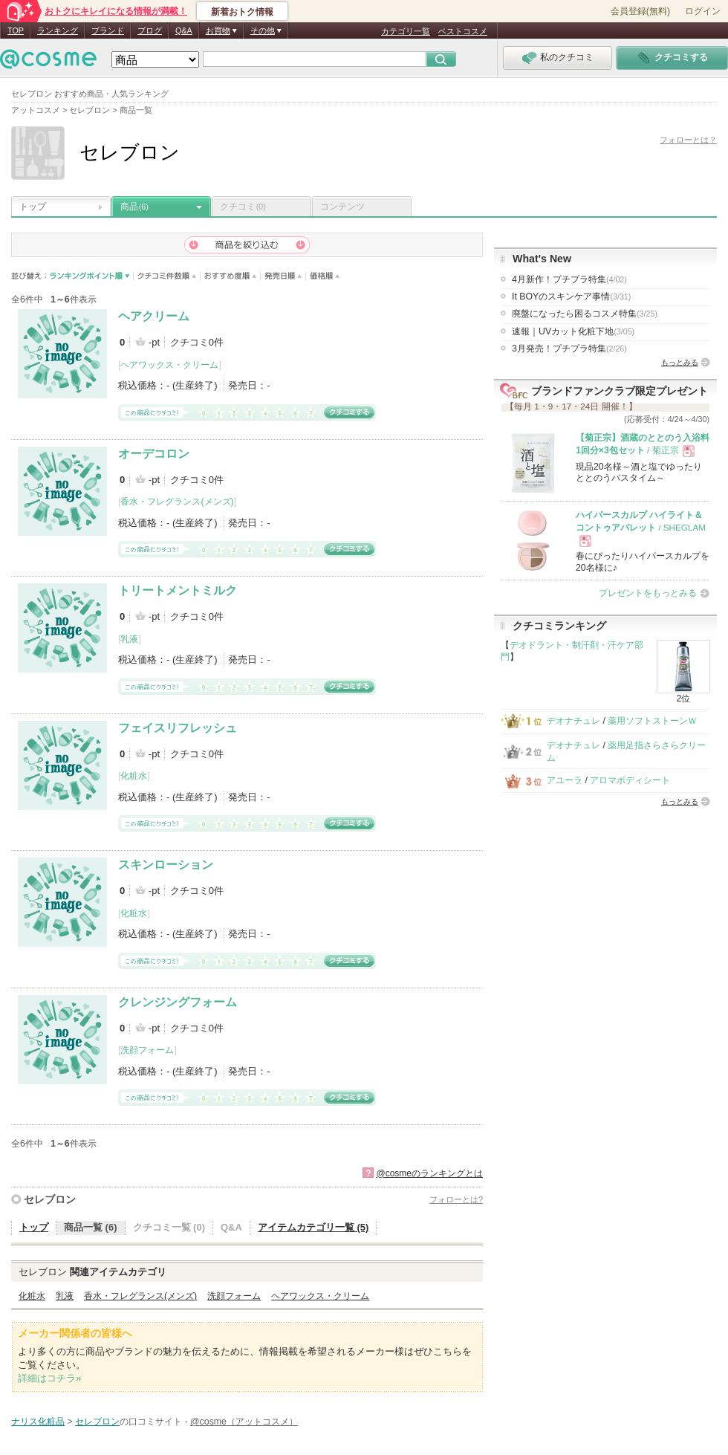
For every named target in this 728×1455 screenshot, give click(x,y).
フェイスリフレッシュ (177, 728)
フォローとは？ (688, 139)
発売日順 (283, 276)
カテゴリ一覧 (405, 31)
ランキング (57, 30)
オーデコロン (153, 453)
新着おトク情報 (242, 12)
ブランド (107, 30)
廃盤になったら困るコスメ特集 (584, 313)
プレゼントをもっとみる (648, 593)
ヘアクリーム (153, 316)
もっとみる (679, 362)
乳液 (129, 639)
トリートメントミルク (177, 590)
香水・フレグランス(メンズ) (176, 501)
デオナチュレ (573, 721)
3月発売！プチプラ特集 (569, 348)
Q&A (183, 30)
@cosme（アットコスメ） (244, 1421)
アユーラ (564, 780)
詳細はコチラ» (49, 1378)
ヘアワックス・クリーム (169, 365)
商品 (134, 206)
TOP (15, 30)
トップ (32, 206)
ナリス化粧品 (38, 1421)
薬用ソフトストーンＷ (652, 721)
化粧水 (133, 776)
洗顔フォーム (147, 1050)
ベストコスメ (462, 31)
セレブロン (50, 1199)
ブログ (149, 30)
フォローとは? (456, 1199)
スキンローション (165, 864)
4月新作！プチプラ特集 (569, 279)
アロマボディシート (630, 780)
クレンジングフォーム (177, 1002)
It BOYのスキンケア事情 (571, 296)
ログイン (703, 11)
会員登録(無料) (640, 11)
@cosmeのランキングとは (429, 1173)
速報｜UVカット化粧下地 (573, 331)
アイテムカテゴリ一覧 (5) (313, 1227)
